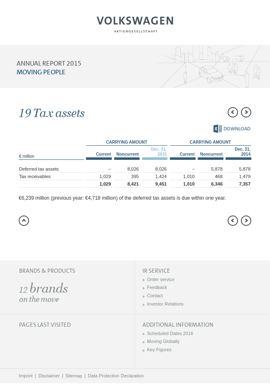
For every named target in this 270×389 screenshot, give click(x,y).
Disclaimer (48, 375)
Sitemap (74, 375)
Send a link (25, 240)
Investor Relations (165, 303)
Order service (160, 279)
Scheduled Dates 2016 (170, 333)
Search (235, 27)
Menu (34, 27)
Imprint (26, 375)
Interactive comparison (91, 240)
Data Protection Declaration (116, 375)
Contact (155, 295)
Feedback (157, 287)
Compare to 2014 (41, 240)
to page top (24, 220)
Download (232, 128)
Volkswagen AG (135, 23)
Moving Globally (163, 341)
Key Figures (159, 349)
